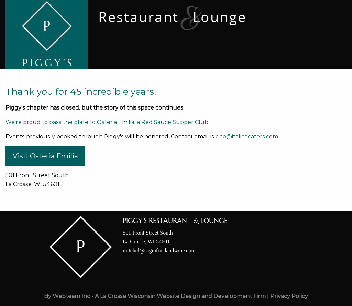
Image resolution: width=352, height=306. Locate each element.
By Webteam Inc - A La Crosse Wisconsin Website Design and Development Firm (155, 296)
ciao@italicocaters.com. (247, 136)
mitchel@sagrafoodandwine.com (159, 250)
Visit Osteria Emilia (45, 156)
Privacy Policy (289, 296)
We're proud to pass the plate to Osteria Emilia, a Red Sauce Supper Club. (107, 122)
